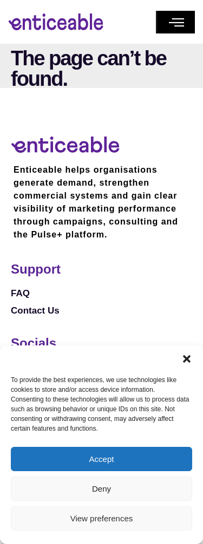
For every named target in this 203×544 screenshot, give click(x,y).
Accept (101, 459)
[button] (186, 358)
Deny (101, 488)
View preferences (101, 518)
